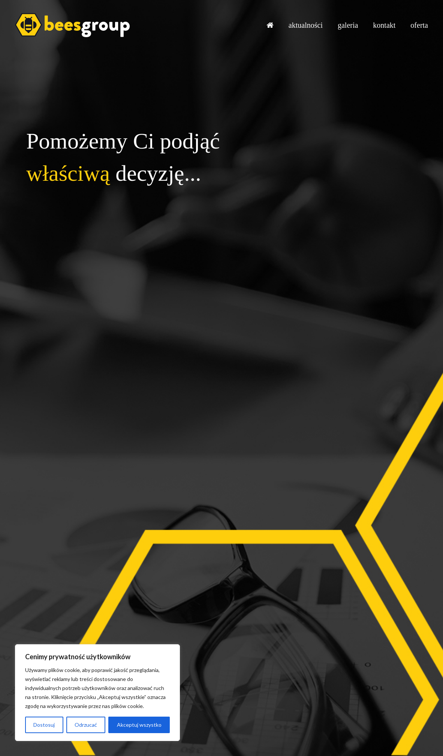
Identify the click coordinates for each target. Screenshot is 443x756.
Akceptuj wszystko (139, 725)
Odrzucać (86, 725)
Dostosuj (44, 725)
